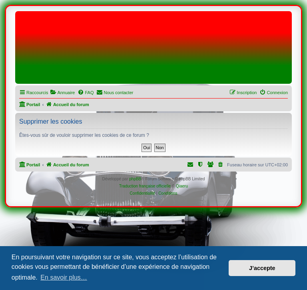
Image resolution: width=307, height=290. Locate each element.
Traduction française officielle (145, 186)
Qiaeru (182, 186)
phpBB (135, 179)
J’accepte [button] (262, 268)
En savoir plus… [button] (63, 277)
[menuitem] (62, 92)
